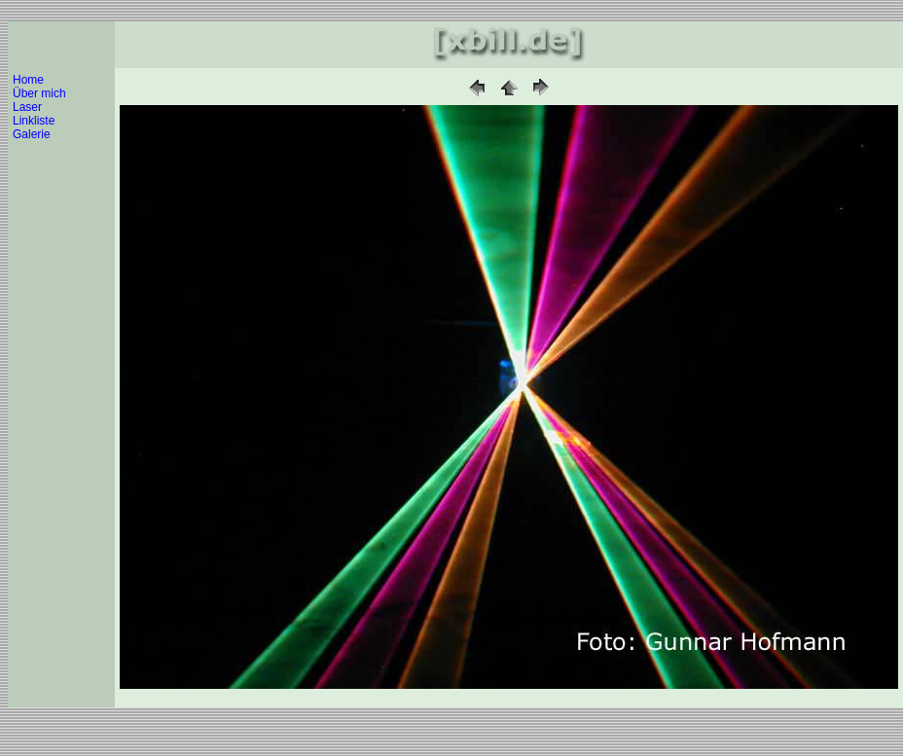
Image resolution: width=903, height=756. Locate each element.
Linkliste (33, 120)
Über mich (39, 93)
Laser (27, 107)
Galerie (32, 134)
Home (28, 80)
